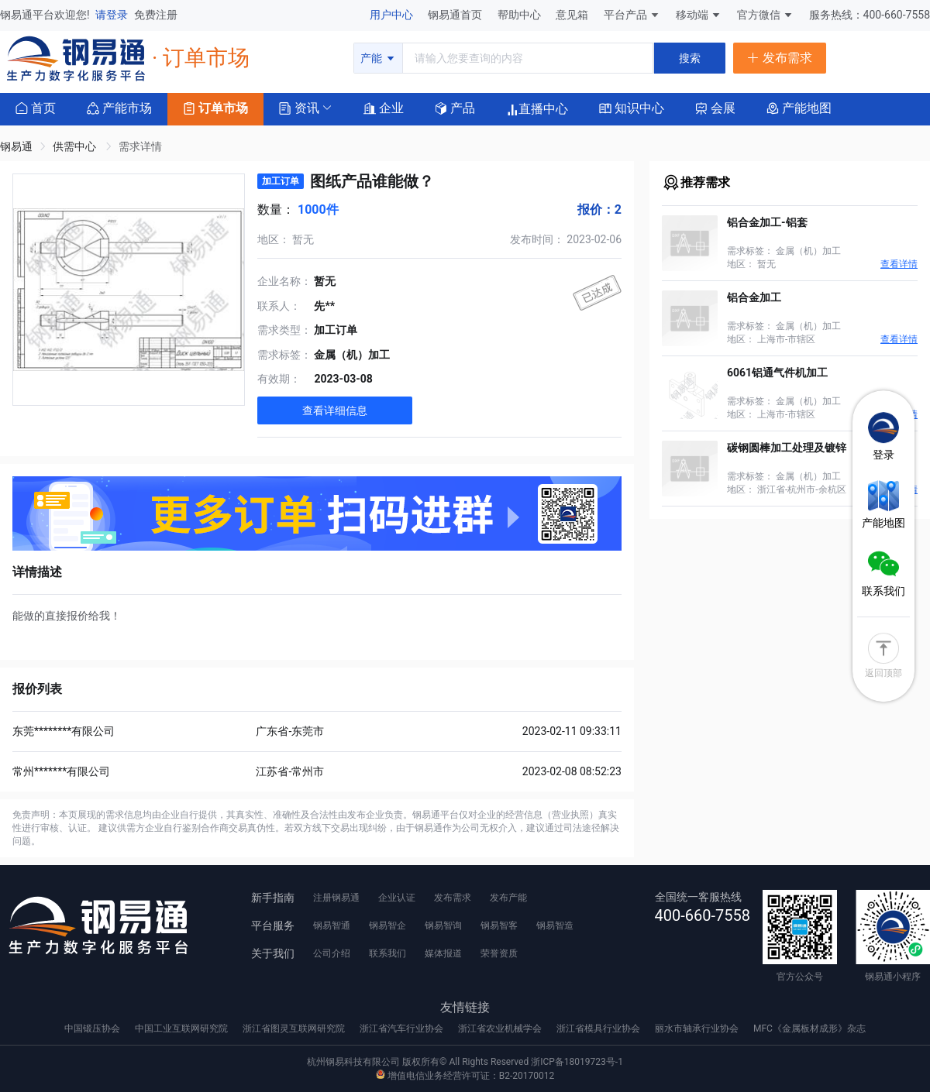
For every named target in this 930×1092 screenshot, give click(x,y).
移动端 (699, 15)
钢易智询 (443, 925)
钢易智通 (331, 925)
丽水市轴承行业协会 (698, 1028)
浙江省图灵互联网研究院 (295, 1028)
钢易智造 (555, 925)
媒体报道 (443, 953)
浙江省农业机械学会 (501, 1028)
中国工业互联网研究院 (182, 1028)
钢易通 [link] (16, 146)
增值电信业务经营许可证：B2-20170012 (465, 1075)
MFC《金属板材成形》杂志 (809, 1028)
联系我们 (387, 953)
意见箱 (573, 15)
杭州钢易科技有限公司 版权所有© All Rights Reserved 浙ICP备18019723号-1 (465, 1061)
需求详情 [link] (140, 146)
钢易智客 (499, 925)
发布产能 (508, 897)
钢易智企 (387, 925)
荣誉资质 (499, 953)
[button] (299, 107)
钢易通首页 (456, 15)
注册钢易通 (336, 897)
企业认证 (396, 897)
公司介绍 (331, 953)
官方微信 (765, 15)
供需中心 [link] (75, 146)
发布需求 (452, 897)
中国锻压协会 (93, 1028)
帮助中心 (520, 15)
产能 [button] (377, 58)
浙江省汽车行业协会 (403, 1028)
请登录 (112, 15)
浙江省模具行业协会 (599, 1028)
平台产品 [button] (625, 15)
